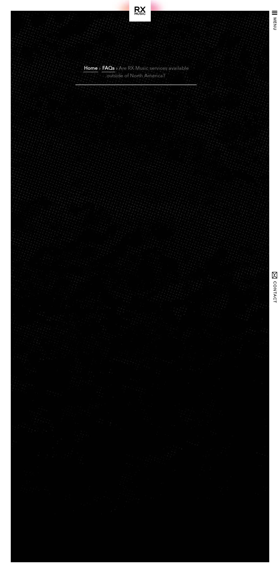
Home (90, 68)
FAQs (108, 68)
